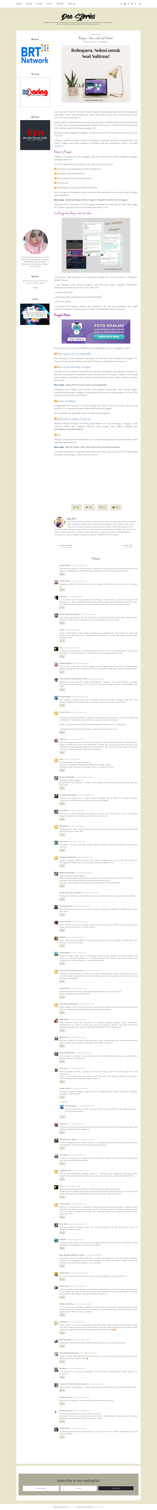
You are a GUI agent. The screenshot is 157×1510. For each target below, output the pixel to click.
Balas (62, 574)
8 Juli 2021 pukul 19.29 (83, 777)
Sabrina (63, 1239)
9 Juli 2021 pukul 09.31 (80, 921)
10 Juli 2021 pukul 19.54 (79, 1088)
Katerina (63, 937)
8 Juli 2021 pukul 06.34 (80, 663)
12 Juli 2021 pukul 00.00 (81, 1340)
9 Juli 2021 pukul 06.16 (82, 906)
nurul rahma (65, 712)
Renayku (63, 1368)
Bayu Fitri (64, 1037)
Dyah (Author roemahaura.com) (73, 679)
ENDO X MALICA (98, 1507)
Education (96, 34)
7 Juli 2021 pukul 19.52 (72, 630)
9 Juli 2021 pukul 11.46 (78, 953)
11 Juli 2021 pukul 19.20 (75, 1239)
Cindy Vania (64, 1428)
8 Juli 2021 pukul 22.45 (77, 841)
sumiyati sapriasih (67, 857)
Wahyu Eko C (65, 1273)
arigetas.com (65, 1170)
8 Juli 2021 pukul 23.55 (83, 873)
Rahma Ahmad (66, 1397)
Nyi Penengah (65, 1340)
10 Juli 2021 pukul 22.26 (85, 1139)
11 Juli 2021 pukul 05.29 (80, 1170)
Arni (61, 759)
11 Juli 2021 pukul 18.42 (77, 1224)
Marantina (64, 826)
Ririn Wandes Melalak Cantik (72, 1255)
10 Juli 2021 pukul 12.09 (77, 1019)
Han (61, 648)
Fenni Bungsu (65, 697)
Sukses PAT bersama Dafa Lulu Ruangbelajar (86, 385)
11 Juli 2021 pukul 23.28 (83, 1304)
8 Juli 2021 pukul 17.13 (78, 712)
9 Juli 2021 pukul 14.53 (79, 988)
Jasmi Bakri (64, 953)
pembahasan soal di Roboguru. (69, 429)
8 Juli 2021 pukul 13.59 (96, 679)
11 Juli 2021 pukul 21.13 (78, 1286)
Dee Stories (72, 1507)
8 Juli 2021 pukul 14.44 (80, 697)
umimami (63, 1322)
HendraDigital (66, 663)
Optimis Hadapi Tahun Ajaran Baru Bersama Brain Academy (92, 447)
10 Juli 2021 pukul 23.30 (76, 1155)
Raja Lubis (64, 1019)
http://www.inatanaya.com (71, 970)
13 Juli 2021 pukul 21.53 (78, 1428)
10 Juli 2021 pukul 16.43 (83, 1053)
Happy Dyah (65, 1088)
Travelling (71, 3)
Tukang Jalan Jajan (68, 795)
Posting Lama (127, 545)
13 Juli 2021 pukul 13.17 (82, 1410)
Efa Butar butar (66, 1411)
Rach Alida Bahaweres (70, 1353)
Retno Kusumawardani (69, 614)
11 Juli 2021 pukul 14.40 (78, 1204)
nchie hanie (64, 1204)
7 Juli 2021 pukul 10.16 (79, 581)
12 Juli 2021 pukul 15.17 (81, 1397)
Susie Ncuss (65, 988)
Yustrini (63, 1124)
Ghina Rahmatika (67, 1053)
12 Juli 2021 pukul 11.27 (96, 1384)
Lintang (63, 597)
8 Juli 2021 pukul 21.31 (77, 826)
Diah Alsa (64, 1068)
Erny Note (64, 811)
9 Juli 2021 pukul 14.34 (92, 970)
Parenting (60, 3)
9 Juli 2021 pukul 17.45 (86, 1004)
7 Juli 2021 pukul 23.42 (71, 648)
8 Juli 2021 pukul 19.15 (71, 759)
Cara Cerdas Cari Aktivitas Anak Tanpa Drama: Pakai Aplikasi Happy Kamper (35, 314)
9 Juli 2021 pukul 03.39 (90, 893)
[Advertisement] (35, 189)
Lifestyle (49, 3)
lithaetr (63, 739)
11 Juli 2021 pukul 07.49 (72, 1186)
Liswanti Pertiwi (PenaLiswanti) (73, 1384)
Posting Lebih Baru (66, 545)
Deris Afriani (65, 565)
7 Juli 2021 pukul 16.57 (75, 596)
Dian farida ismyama (69, 1004)
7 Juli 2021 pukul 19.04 (88, 614)
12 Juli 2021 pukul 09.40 (76, 1368)
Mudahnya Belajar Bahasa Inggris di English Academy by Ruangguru (96, 200)
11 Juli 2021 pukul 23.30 (76, 1322)
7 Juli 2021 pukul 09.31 (79, 565)
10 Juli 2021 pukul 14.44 (77, 1037)
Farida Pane (65, 581)
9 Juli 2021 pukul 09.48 (76, 937)
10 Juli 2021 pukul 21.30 (75, 1124)
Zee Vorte (64, 842)
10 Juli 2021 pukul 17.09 (76, 1068)
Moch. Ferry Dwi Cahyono (70, 893)
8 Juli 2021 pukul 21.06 (85, 795)
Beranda (19, 3)
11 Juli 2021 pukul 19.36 (93, 1255)
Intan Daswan (65, 922)
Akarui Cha (64, 1286)
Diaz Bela (64, 1155)
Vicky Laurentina (67, 1304)
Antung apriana (66, 906)
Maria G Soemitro (67, 777)
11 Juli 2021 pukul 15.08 (86, 1106)
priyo (62, 630)
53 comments (103, 42)
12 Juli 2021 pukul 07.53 (88, 1353)
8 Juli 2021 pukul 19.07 (75, 739)
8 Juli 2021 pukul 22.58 (84, 857)
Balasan (65, 1102)
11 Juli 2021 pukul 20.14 (79, 1273)
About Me (29, 3)
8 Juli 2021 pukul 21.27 (76, 810)
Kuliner (39, 3)
